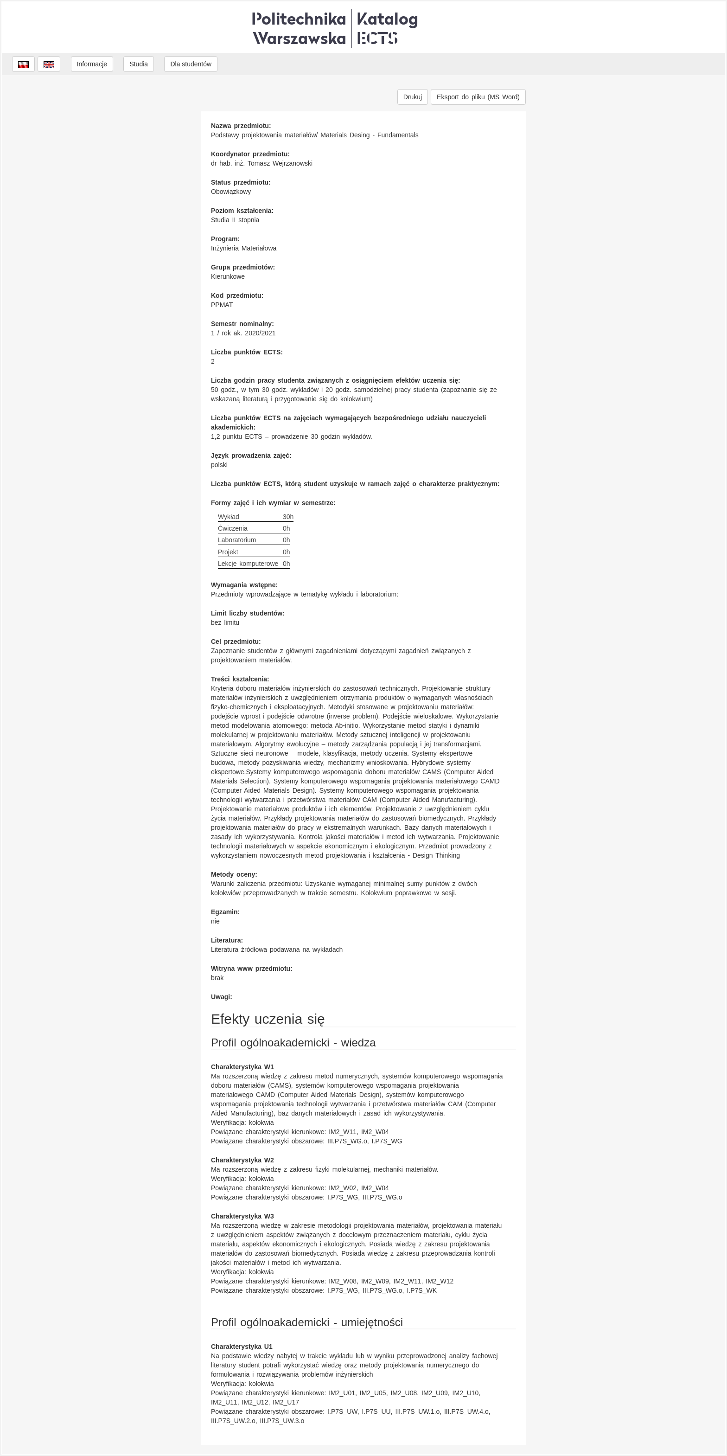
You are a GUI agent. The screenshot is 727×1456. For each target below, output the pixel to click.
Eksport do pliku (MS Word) (478, 97)
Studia (138, 64)
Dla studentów (190, 64)
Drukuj (412, 97)
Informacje (92, 64)
